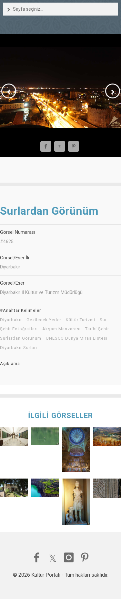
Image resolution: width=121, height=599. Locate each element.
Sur (103, 320)
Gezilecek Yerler (43, 320)
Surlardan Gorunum (20, 338)
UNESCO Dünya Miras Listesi (76, 338)
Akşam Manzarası (61, 329)
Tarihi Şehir (97, 329)
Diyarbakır (11, 320)
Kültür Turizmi (80, 320)
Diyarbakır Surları (18, 347)
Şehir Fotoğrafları (19, 329)
